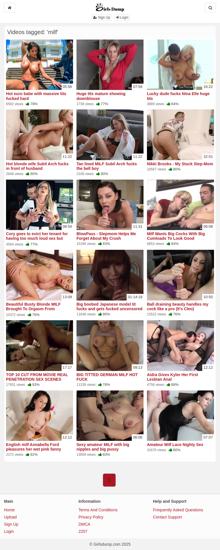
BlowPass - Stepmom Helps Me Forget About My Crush (106, 236)
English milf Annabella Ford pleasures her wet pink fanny (33, 446)
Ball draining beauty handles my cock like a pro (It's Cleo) (178, 306)
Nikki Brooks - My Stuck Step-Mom (180, 164)
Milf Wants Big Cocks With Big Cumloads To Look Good (176, 236)
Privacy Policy (90, 517)
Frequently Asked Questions (178, 510)
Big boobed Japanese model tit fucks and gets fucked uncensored (109, 306)
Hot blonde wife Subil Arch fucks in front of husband (37, 166)
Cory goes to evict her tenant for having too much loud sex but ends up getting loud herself (37, 238)
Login (122, 17)
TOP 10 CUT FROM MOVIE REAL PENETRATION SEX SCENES (37, 377)
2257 (82, 531)
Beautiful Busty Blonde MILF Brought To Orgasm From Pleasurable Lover (33, 309)
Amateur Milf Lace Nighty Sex (175, 444)
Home (9, 510)
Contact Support (167, 517)
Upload (10, 517)
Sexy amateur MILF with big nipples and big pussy (102, 446)
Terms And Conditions (97, 510)
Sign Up (101, 17)
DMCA (84, 524)
